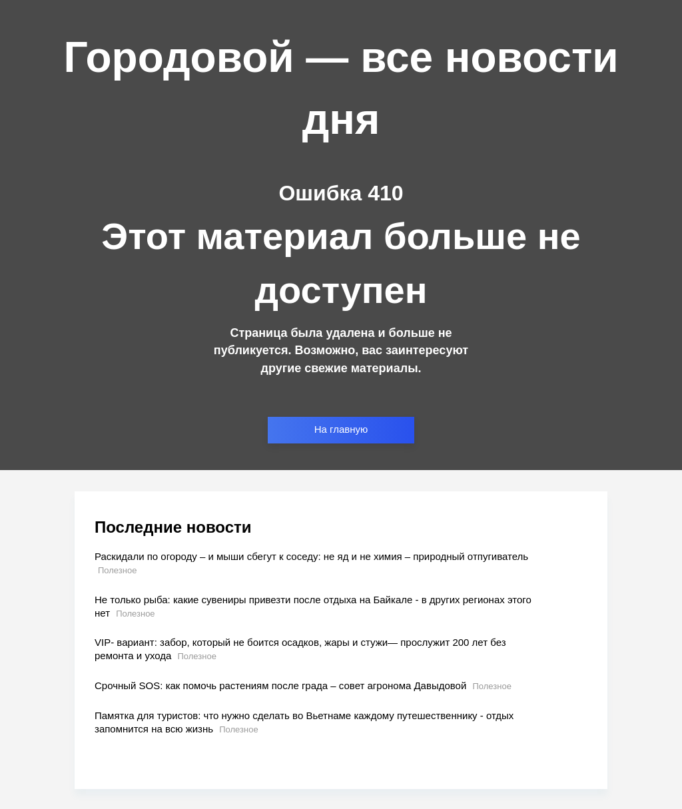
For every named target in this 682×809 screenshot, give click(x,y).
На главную (341, 429)
